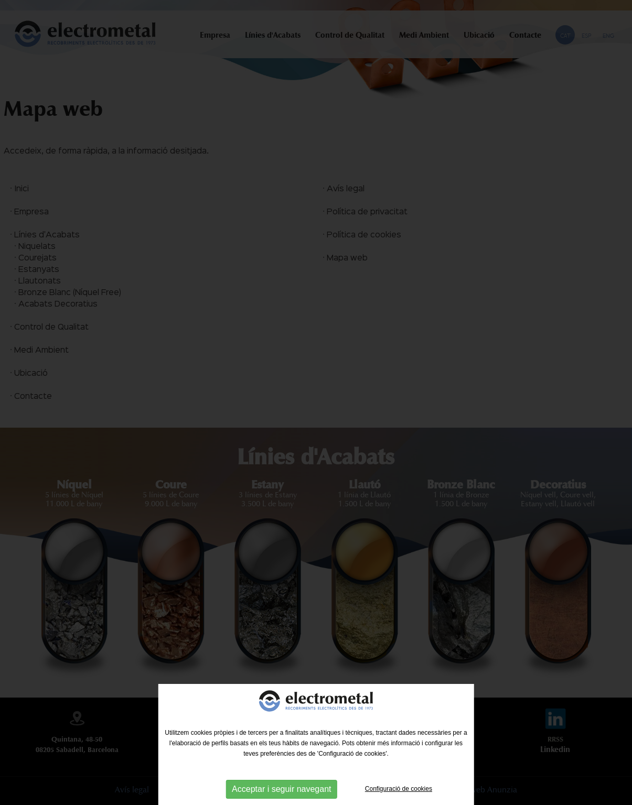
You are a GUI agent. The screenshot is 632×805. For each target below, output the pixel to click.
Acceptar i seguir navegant (281, 789)
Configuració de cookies (398, 788)
